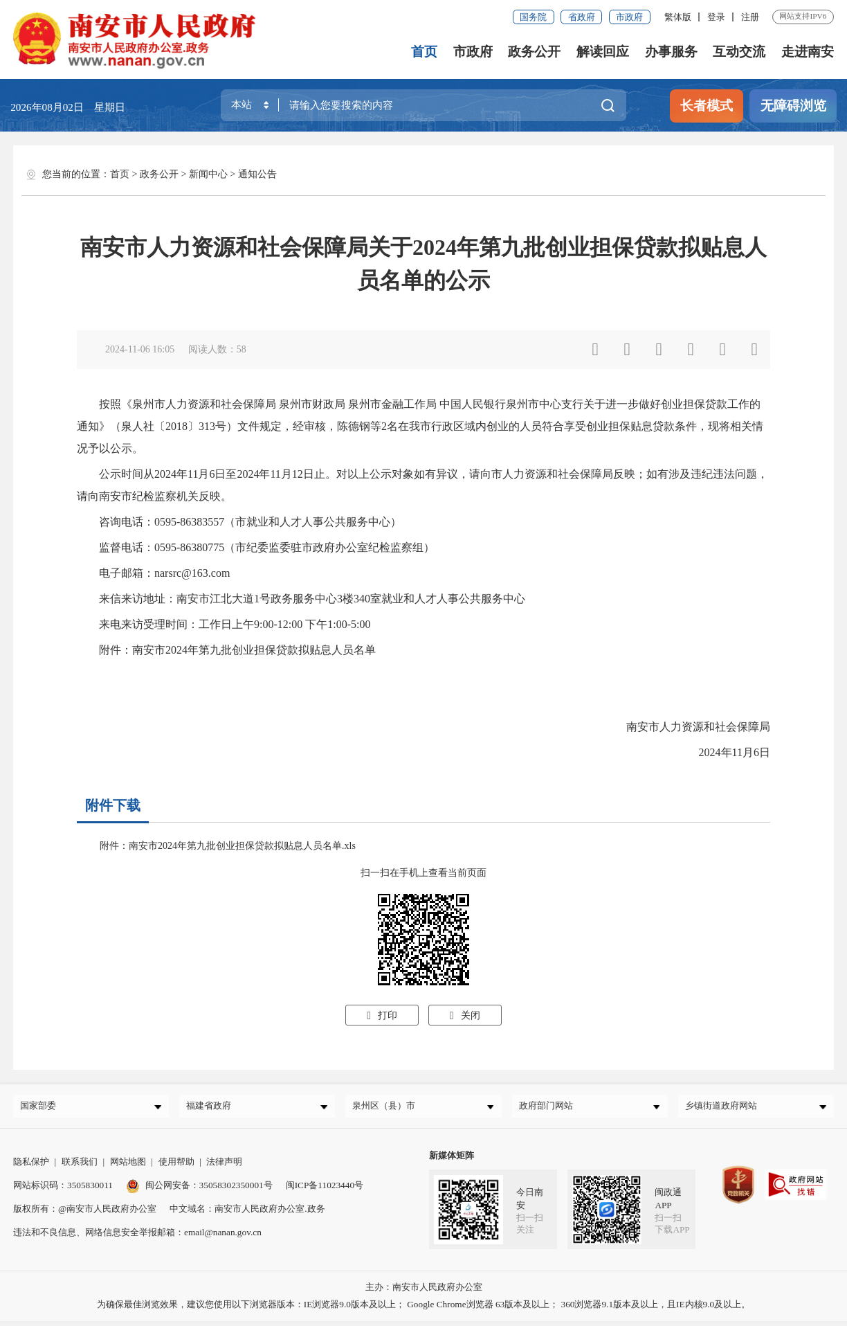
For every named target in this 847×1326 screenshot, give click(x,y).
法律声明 (224, 1166)
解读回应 (603, 51)
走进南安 (807, 51)
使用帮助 (176, 1166)
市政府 (629, 17)
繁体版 (677, 17)
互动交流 (739, 51)
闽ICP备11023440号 (324, 1190)
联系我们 (80, 1166)
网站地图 (128, 1166)
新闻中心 (208, 174)
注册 (750, 17)
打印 (382, 1015)
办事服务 (671, 51)
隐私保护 (31, 1166)
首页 (425, 51)
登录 (716, 17)
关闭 (465, 1015)
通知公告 (257, 174)
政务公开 (535, 51)
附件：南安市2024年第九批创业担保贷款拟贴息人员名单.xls (228, 846)
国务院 (533, 17)
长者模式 (706, 105)
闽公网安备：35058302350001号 (199, 1190)
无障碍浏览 (793, 105)
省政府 (581, 17)
